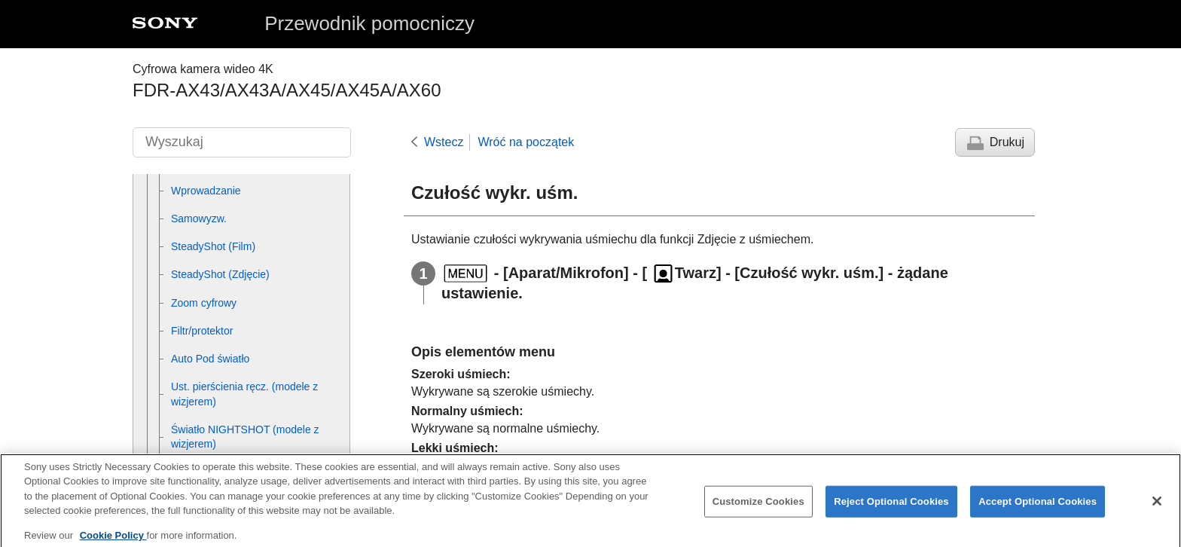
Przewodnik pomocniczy (369, 23)
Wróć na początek (526, 142)
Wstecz (443, 142)
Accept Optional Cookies (1037, 509)
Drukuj (1007, 142)
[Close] (1156, 509)
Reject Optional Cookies (891, 509)
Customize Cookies (758, 509)
